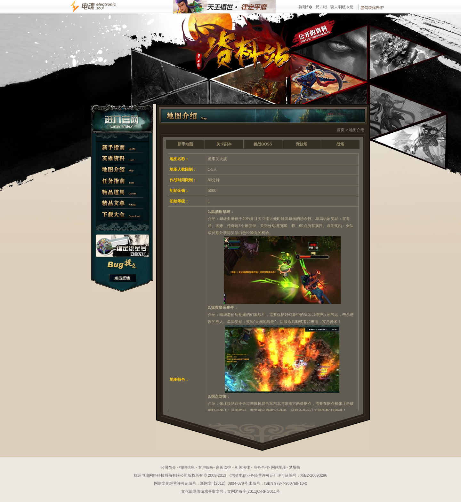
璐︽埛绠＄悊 (341, 7)
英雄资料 (122, 158)
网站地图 (279, 467)
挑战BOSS (263, 144)
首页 (340, 130)
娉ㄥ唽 (321, 7)
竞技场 (301, 144)
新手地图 (185, 144)
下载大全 (122, 214)
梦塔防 (294, 467)
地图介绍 (122, 169)
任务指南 (122, 180)
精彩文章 (122, 203)
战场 (340, 144)
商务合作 (261, 467)
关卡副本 (224, 144)
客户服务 (206, 467)
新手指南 (122, 147)
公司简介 (168, 467)
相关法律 (242, 467)
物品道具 (122, 192)
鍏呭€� (305, 7)
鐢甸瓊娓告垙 (372, 7)
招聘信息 (187, 467)
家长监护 (223, 467)
